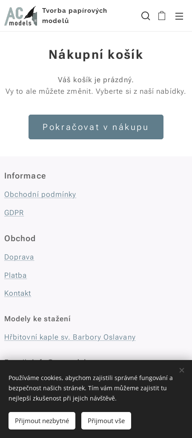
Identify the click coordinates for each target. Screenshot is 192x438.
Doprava (19, 257)
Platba (15, 275)
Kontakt (18, 293)
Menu (179, 16)
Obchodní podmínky (40, 194)
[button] (144, 15)
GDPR (14, 212)
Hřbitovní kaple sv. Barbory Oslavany (70, 337)
